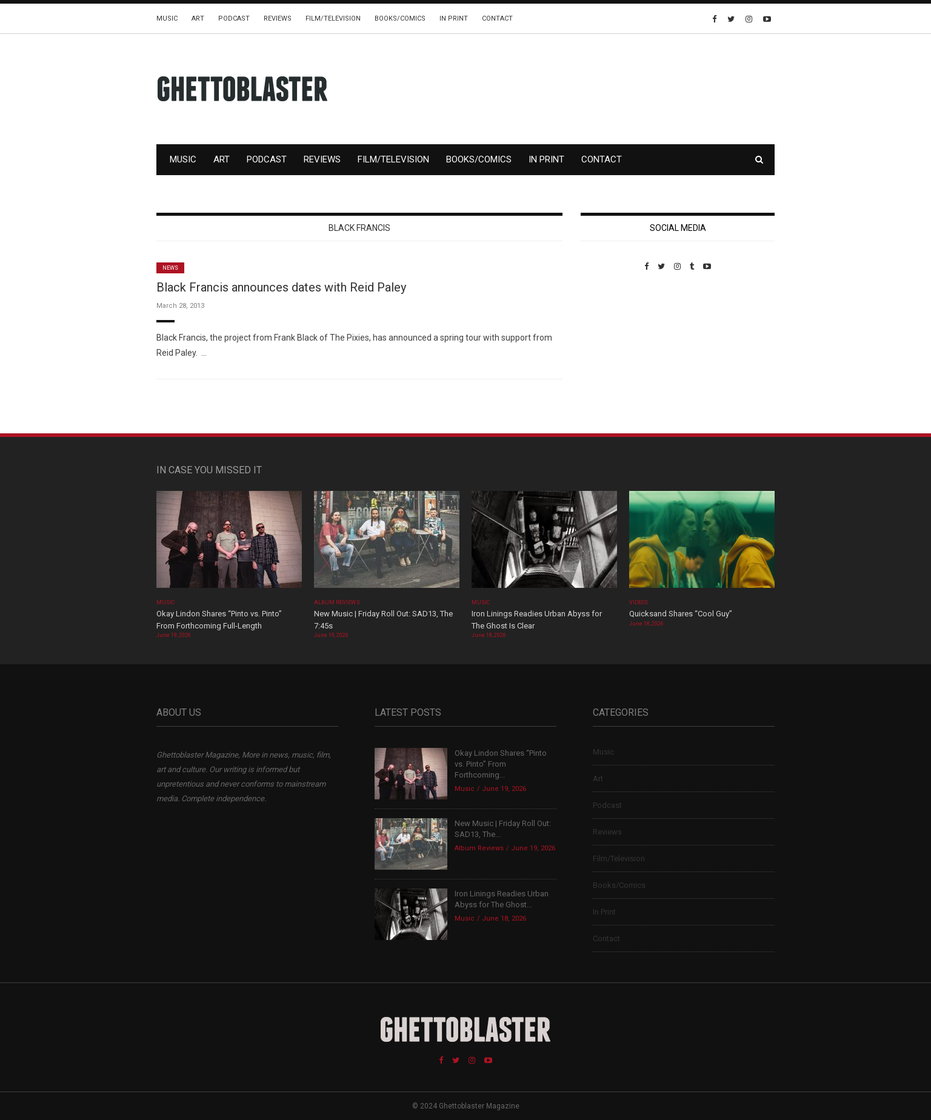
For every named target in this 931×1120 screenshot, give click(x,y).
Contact (497, 18)
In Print (453, 18)
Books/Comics (400, 18)
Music (167, 18)
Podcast (234, 18)
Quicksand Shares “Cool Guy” (680, 613)
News (170, 268)
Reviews (278, 18)
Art (198, 18)
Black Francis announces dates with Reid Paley (281, 287)
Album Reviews (337, 602)
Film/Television (333, 18)
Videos (638, 602)
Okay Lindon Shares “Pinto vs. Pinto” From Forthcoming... (501, 763)
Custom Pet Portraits (616, 354)
